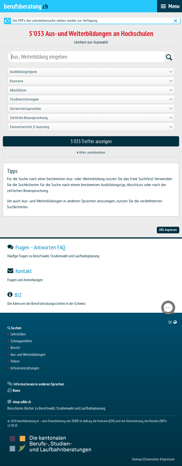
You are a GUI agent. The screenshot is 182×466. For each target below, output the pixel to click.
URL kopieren (168, 229)
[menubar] (169, 6)
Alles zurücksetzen (91, 152)
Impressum (168, 459)
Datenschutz (151, 459)
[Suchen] (170, 57)
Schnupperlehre (21, 341)
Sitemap (137, 459)
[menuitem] (173, 322)
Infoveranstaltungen (25, 368)
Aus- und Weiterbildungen (28, 354)
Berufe (15, 347)
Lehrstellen (18, 334)
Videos (15, 361)
